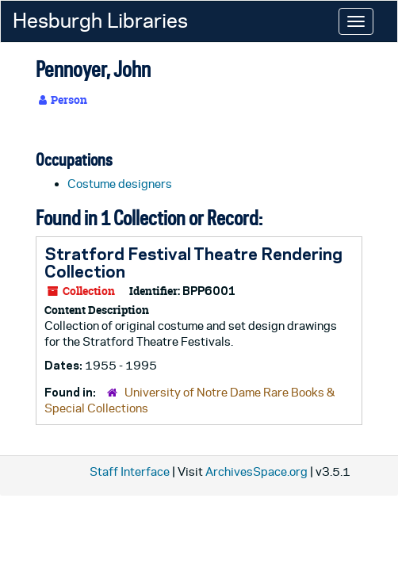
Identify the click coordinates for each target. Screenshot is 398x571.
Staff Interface (130, 471)
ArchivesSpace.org (256, 471)
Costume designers (119, 183)
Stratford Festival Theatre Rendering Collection (193, 262)
